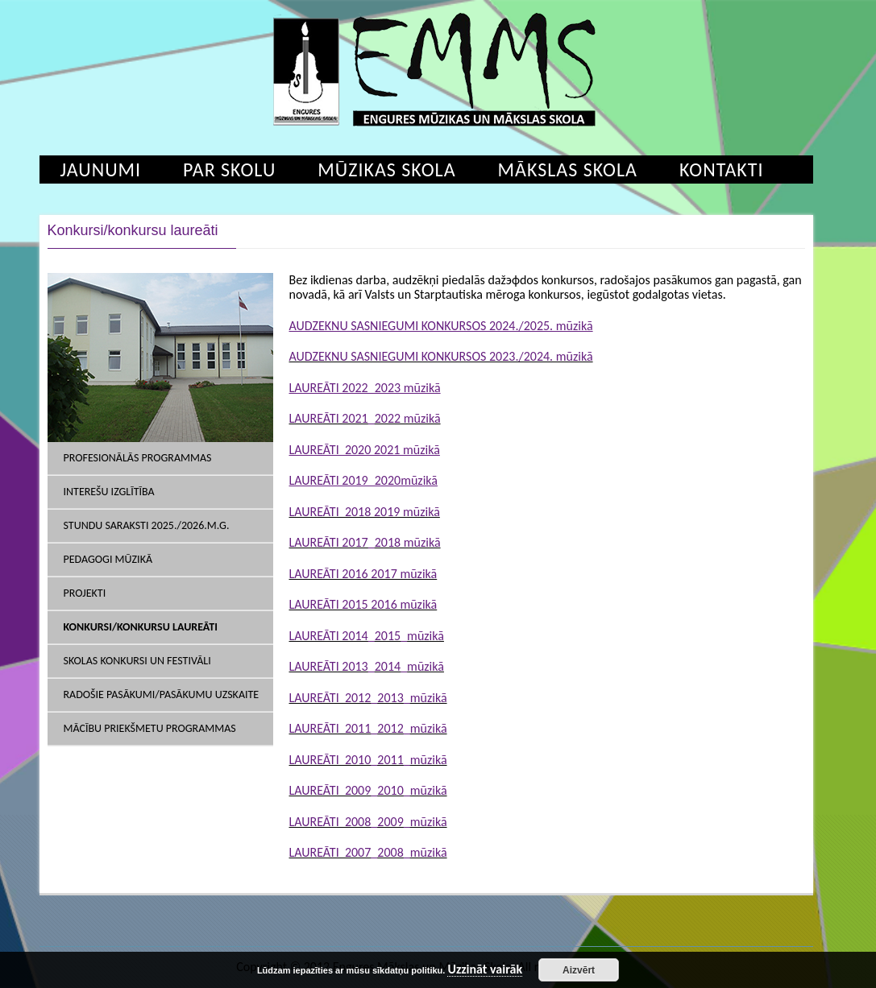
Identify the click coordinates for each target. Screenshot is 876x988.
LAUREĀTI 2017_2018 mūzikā (365, 542)
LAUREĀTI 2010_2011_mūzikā (368, 759)
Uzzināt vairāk (484, 970)
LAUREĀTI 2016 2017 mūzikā (363, 573)
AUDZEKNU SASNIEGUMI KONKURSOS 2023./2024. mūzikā (441, 356)
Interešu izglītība (109, 491)
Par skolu (229, 169)
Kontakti (721, 169)
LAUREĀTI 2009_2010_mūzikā (368, 790)
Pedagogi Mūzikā (108, 559)
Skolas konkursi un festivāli (137, 661)
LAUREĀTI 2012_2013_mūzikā (368, 697)
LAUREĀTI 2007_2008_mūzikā (368, 852)
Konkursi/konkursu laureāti (141, 627)
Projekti (85, 593)
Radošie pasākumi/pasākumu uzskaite (161, 694)
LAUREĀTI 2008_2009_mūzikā (368, 821)
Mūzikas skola (386, 169)
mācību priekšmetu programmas (150, 728)
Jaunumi (101, 169)
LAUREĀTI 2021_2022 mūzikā (365, 418)
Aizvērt (579, 970)
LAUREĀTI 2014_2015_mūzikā (366, 635)
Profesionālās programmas (138, 458)
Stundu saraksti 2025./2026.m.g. (147, 525)
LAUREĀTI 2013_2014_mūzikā (366, 666)
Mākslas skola (567, 169)
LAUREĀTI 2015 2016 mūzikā (363, 604)
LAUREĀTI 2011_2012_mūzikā (368, 728)
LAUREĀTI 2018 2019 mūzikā (364, 511)
